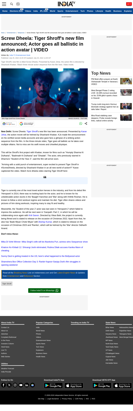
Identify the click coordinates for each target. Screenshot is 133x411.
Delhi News (110, 331)
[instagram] (15, 385)
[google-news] (32, 385)
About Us (4, 331)
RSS (93, 399)
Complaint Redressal (8, 337)
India (35, 11)
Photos (90, 11)
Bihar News (110, 327)
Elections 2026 (16, 11)
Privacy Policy (67, 399)
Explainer (128, 11)
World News (40, 331)
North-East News (112, 344)
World (52, 11)
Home (4, 11)
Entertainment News (43, 340)
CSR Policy (79, 399)
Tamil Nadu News (112, 347)
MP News (109, 340)
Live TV (4, 350)
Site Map (41, 399)
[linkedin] (26, 385)
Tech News (40, 347)
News (3, 33)
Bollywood (21, 33)
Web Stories (5, 357)
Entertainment (72, 11)
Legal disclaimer (53, 399)
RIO (87, 399)
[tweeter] (9, 385)
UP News (109, 350)
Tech (82, 11)
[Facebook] (3, 385)
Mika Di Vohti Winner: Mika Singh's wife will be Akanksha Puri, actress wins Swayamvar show (44, 242)
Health (108, 11)
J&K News (109, 360)
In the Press (5, 340)
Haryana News (111, 334)
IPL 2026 (44, 11)
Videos (28, 11)
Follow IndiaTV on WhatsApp (44, 290)
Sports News (40, 344)
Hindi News (5, 347)
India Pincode (6, 372)
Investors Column (7, 344)
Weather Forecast (7, 368)
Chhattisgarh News (112, 353)
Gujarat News (110, 357)
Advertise (4, 334)
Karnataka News (112, 363)
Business (117, 11)
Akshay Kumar (45, 222)
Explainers (40, 350)
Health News (40, 357)
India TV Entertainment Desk (20, 55)
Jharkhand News (112, 337)
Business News (41, 353)
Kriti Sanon (34, 215)
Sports (60, 11)
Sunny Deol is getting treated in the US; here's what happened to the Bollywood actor (40, 256)
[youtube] (21, 385)
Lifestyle (99, 11)
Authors (4, 353)
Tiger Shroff (32, 131)
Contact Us (5, 327)
